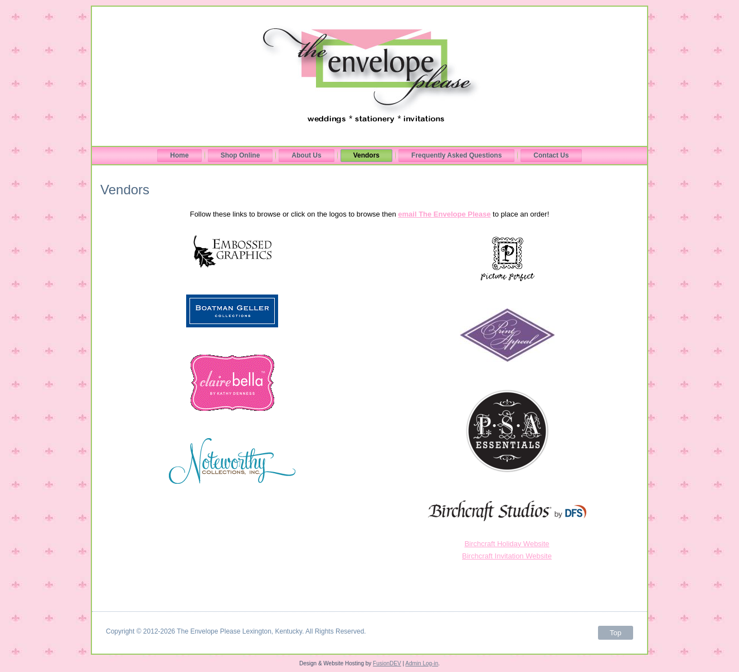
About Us (306, 155)
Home (179, 155)
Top (615, 633)
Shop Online (240, 155)
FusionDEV (387, 663)
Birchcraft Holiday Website (506, 543)
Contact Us (550, 155)
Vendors (366, 155)
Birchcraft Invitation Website (507, 556)
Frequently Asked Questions (456, 155)
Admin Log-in (421, 663)
